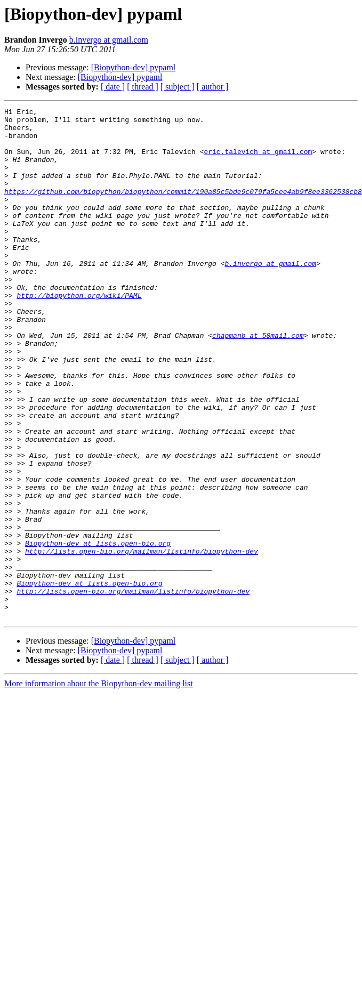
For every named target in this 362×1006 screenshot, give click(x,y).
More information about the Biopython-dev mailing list (98, 785)
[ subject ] (177, 86)
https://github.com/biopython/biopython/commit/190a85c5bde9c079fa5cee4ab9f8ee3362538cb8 (183, 209)
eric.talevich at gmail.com (258, 161)
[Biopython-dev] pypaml (133, 67)
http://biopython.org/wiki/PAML (79, 333)
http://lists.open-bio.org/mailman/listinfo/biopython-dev (141, 640)
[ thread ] (142, 86)
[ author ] (213, 86)
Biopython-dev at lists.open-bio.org (98, 631)
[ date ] (113, 86)
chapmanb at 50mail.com (258, 381)
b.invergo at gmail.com (108, 39)
